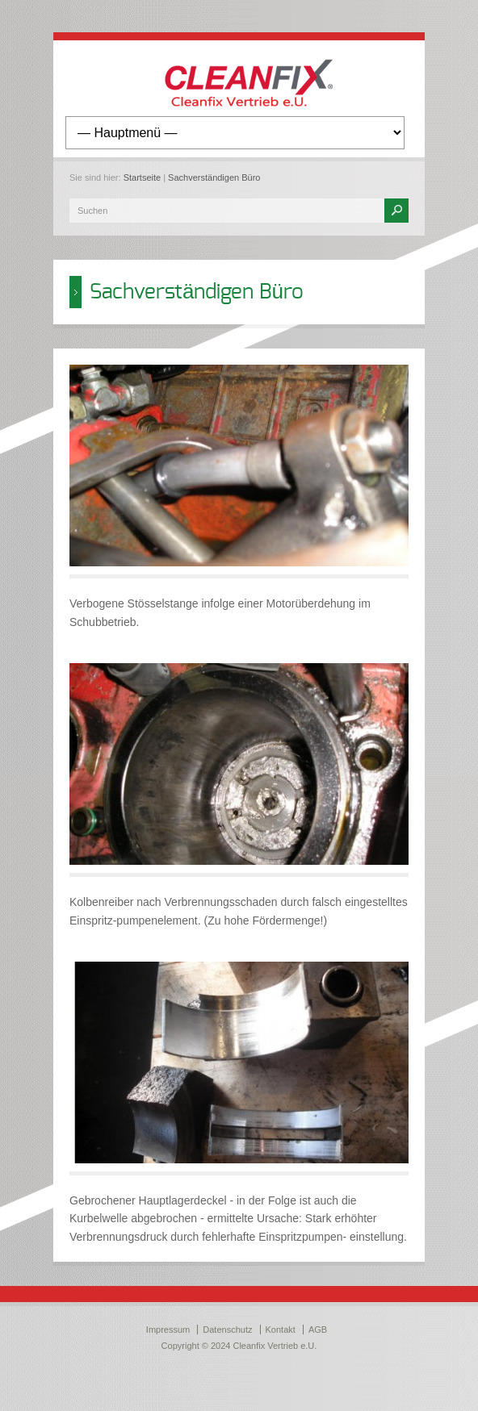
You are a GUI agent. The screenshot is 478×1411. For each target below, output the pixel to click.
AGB (317, 1329)
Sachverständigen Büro (214, 177)
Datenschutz (227, 1329)
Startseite (142, 177)
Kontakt (281, 1329)
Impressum (168, 1329)
